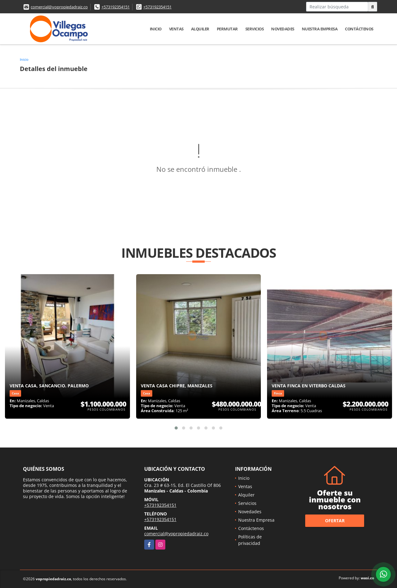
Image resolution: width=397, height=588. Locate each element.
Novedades (282, 29)
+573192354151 (115, 7)
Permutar (227, 29)
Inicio (156, 29)
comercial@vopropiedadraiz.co (59, 7)
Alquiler (200, 29)
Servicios (254, 29)
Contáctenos (359, 29)
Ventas (176, 29)
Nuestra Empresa (320, 29)
